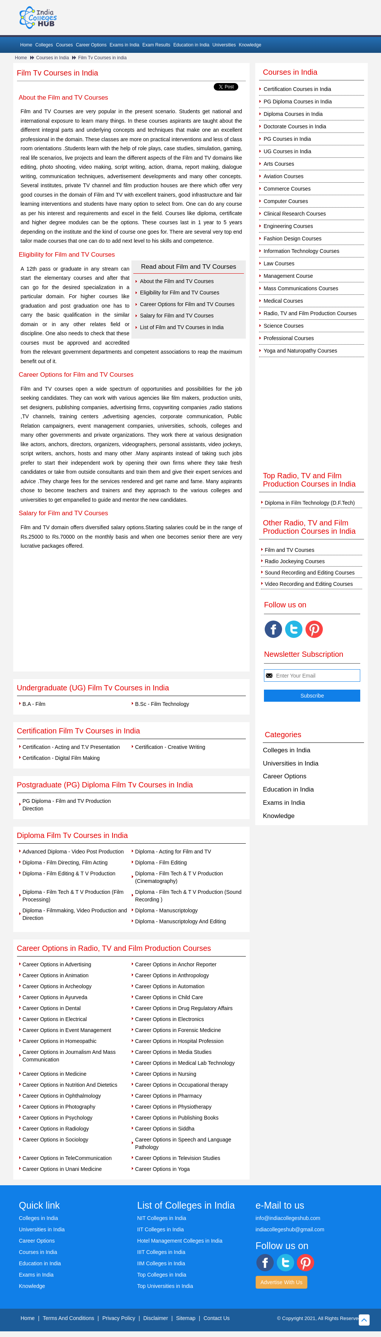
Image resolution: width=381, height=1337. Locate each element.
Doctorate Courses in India (295, 126)
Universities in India (290, 763)
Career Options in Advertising (57, 964)
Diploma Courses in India (293, 114)
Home (26, 45)
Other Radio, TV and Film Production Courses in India (309, 527)
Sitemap (185, 1318)
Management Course (288, 276)
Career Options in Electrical (55, 1019)
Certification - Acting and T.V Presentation (71, 747)
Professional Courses (289, 338)
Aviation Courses (284, 176)
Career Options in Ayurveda (55, 997)
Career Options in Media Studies (173, 1052)
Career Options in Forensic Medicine (178, 1030)
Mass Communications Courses (301, 288)
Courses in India (52, 57)
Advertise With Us (281, 1282)
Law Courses (279, 263)
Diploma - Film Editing (161, 863)
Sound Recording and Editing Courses (310, 573)
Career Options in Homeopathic (60, 1041)
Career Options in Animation (56, 975)
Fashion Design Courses (292, 239)
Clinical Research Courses (295, 214)
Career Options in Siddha (164, 1129)
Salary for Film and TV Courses (177, 316)
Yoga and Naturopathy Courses (300, 351)
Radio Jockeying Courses (295, 561)
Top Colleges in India (161, 1275)
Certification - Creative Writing (170, 747)
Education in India (191, 45)
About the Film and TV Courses (177, 281)
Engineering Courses (288, 226)
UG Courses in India (287, 151)
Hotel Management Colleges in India (179, 1241)
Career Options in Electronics (169, 1019)
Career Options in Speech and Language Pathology (183, 1143)
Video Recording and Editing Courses (309, 584)
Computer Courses (286, 201)
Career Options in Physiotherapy (173, 1107)
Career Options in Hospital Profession (179, 1041)
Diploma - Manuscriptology (166, 910)
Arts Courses (279, 164)
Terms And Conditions (68, 1318)
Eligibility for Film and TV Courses (179, 293)
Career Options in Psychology (58, 1118)
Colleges (44, 45)
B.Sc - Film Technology (162, 704)
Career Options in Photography (59, 1107)
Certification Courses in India (297, 89)
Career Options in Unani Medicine (62, 1169)
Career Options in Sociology (55, 1140)
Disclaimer (155, 1318)
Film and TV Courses (289, 550)
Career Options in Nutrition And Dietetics (70, 1085)
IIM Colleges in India (161, 1263)
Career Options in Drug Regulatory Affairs (184, 1008)
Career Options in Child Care (169, 997)
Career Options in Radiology (56, 1129)
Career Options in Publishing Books (177, 1118)
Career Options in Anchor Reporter (176, 964)
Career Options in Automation (170, 986)
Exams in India (124, 45)
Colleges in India (286, 750)
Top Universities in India (165, 1286)
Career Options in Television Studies (177, 1158)
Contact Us (217, 1318)
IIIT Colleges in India (161, 1252)
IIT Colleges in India (160, 1229)
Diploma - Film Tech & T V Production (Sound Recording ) (188, 896)
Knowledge (250, 45)
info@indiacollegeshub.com (288, 1218)
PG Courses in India (287, 139)
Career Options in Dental (52, 1008)
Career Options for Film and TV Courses (187, 304)
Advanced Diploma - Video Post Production (73, 852)
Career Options (91, 45)
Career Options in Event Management (67, 1030)
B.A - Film (34, 704)
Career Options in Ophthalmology (62, 1096)
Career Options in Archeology (57, 986)
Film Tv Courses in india (102, 57)
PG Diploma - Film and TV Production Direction (67, 805)
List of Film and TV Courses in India (182, 327)
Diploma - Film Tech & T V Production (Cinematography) (179, 877)
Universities (224, 45)
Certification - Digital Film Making (61, 758)
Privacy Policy (118, 1318)
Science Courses (284, 326)
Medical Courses (283, 301)
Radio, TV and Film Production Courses (310, 313)
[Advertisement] (131, 615)
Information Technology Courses (301, 251)
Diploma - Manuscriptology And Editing (180, 921)
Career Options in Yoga (162, 1169)
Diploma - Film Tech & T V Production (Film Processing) (73, 896)
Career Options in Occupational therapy (181, 1085)
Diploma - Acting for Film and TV (173, 852)
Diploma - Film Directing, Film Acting (65, 863)
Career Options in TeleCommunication (67, 1158)
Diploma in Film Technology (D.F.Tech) (310, 503)
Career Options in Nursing (165, 1074)
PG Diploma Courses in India (298, 102)
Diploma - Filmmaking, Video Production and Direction (75, 914)
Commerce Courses (287, 189)
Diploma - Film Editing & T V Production (69, 873)
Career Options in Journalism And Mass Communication (69, 1056)
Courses (64, 45)
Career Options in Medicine (55, 1074)
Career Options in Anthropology (172, 975)
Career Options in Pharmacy (168, 1096)
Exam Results (156, 45)
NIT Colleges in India (161, 1218)
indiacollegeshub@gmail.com (290, 1229)
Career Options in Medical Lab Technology (185, 1063)
